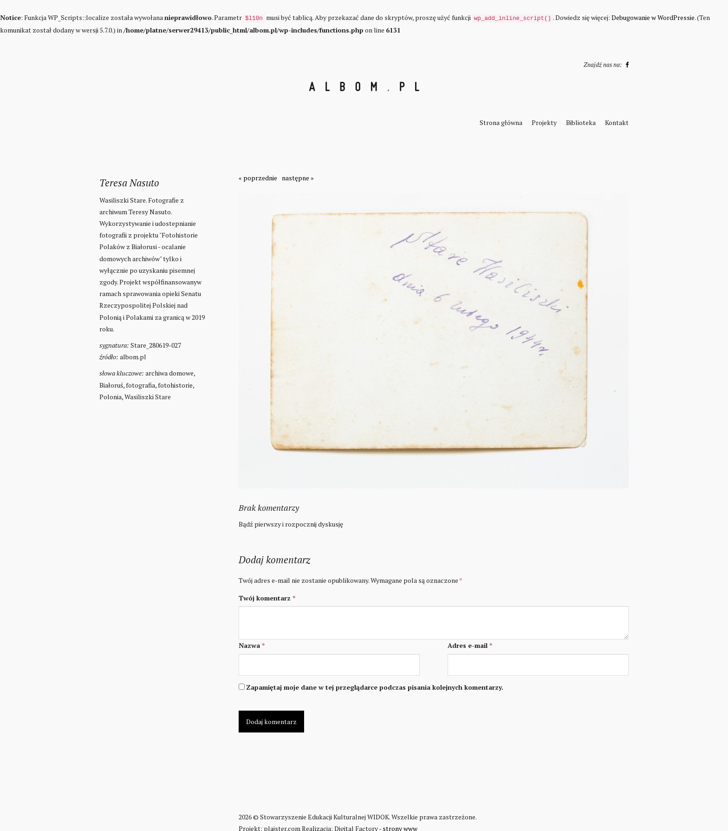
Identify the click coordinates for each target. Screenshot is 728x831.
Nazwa (252, 645)
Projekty (544, 122)
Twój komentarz (267, 598)
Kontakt (617, 122)
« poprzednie (258, 177)
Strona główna (501, 122)
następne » (298, 177)
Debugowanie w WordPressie (653, 17)
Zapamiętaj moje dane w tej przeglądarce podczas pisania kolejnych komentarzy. (374, 687)
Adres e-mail (470, 645)
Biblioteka (581, 122)
